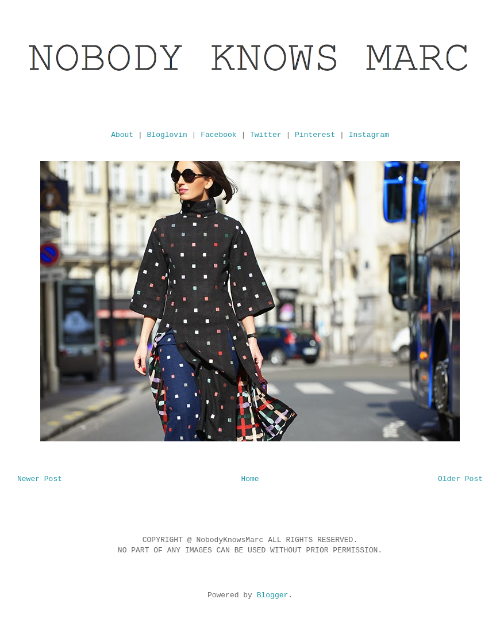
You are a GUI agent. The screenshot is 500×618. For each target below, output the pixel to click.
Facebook (218, 135)
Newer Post (39, 479)
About (122, 135)
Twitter (266, 135)
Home (250, 479)
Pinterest (315, 135)
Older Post (460, 479)
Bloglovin (167, 135)
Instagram (369, 135)
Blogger (273, 595)
